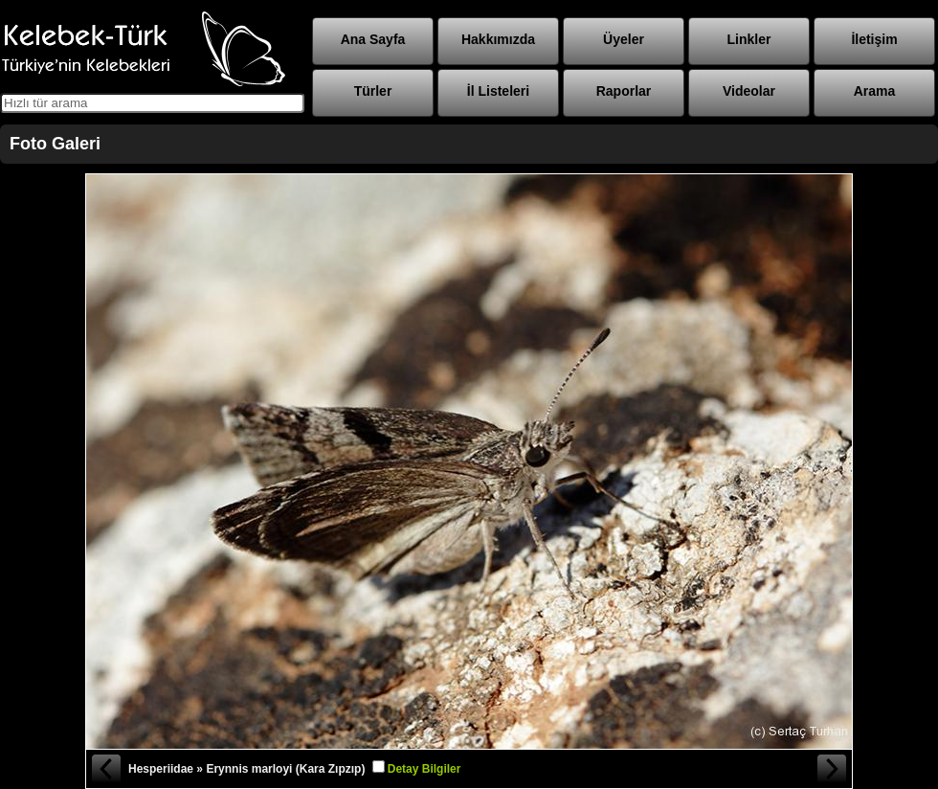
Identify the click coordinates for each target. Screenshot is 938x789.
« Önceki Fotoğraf (105, 769)
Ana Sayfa (373, 39)
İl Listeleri (498, 91)
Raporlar (624, 91)
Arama (875, 91)
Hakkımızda (498, 39)
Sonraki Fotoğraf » (832, 769)
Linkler (749, 39)
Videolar (749, 91)
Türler (373, 91)
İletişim (874, 39)
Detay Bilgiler (424, 769)
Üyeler (623, 39)
